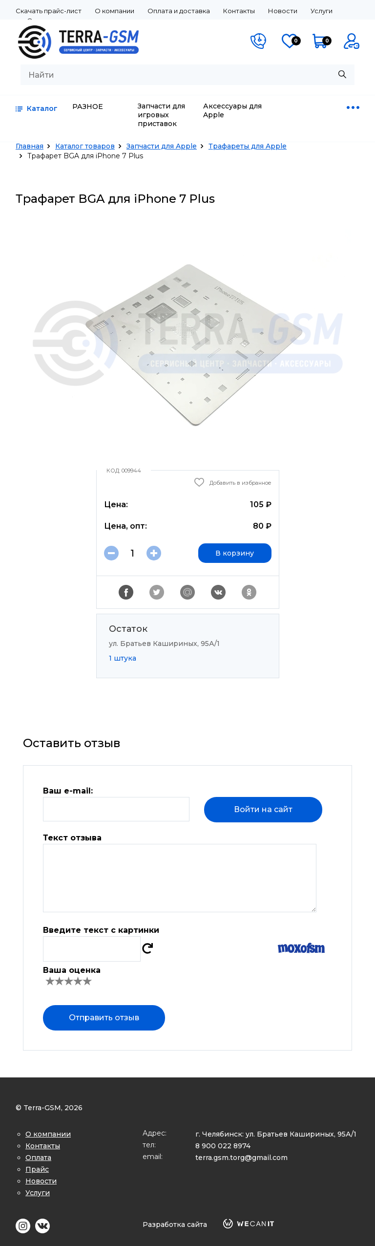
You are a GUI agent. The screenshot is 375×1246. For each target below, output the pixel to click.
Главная (29, 146)
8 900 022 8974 (222, 1145)
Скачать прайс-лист (49, 11)
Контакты (239, 11)
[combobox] (187, 74)
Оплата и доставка (178, 11)
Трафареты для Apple (247, 146)
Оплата (38, 1157)
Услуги (322, 11)
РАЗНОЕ (87, 106)
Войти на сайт (263, 809)
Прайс (37, 1169)
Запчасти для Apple (161, 146)
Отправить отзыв (104, 1017)
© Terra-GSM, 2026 (49, 1107)
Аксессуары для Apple (232, 110)
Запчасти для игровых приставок (161, 115)
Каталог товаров (85, 146)
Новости (282, 11)
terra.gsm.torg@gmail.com (241, 1157)
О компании (114, 11)
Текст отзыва (72, 837)
